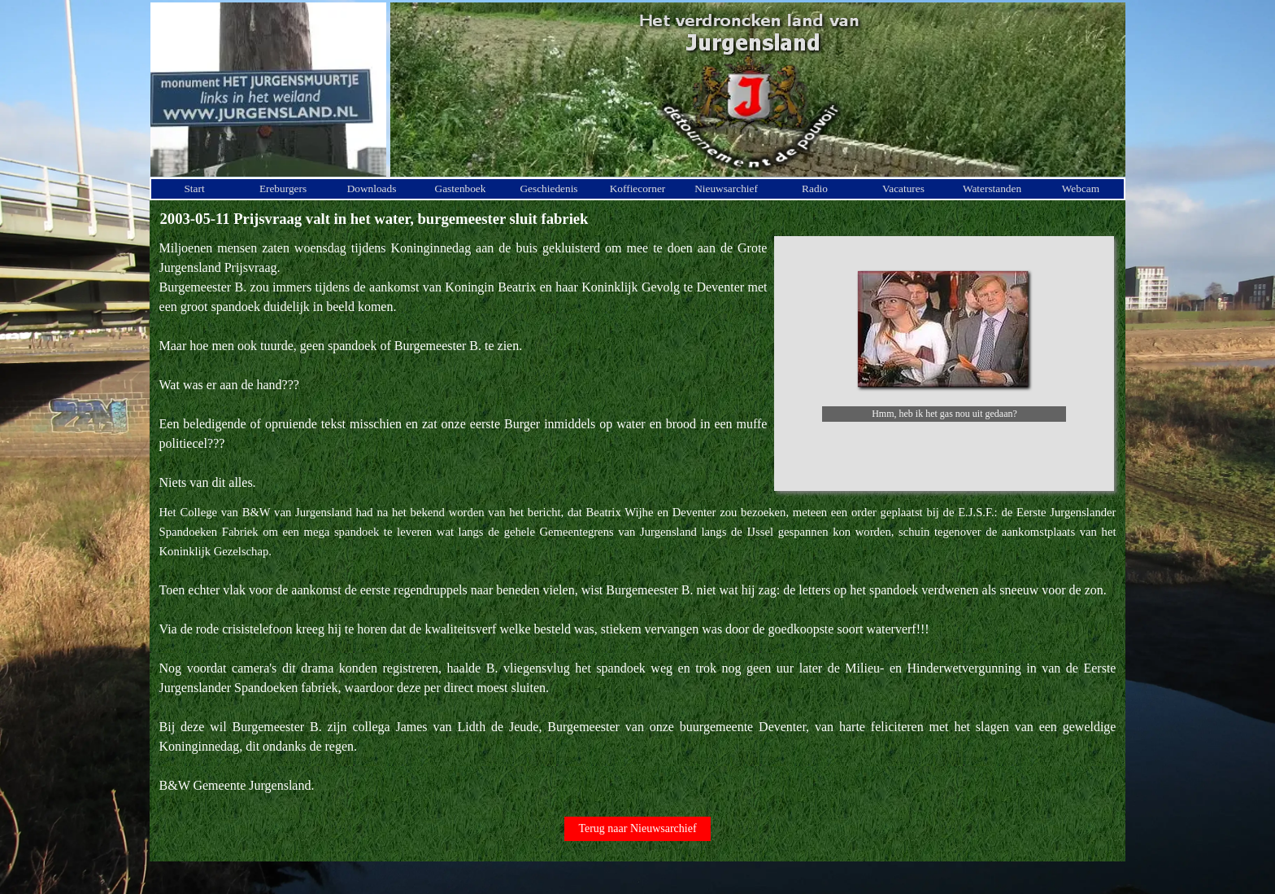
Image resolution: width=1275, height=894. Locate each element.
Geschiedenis (548, 188)
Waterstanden (992, 188)
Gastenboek (460, 188)
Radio (815, 188)
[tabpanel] (463, 366)
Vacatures (903, 188)
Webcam (1080, 188)
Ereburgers (283, 188)
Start (194, 188)
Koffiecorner (638, 188)
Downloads (372, 188)
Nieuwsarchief (726, 188)
